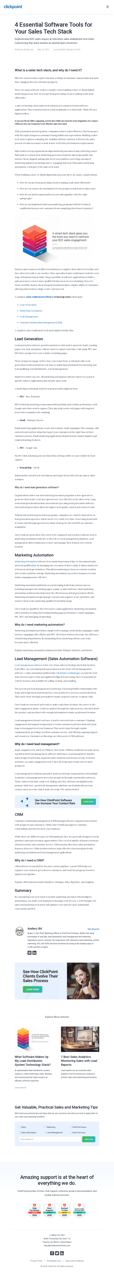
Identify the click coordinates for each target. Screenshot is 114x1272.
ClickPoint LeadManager (68, 673)
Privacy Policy (36, 1261)
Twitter (57, 1253)
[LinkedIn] (34, 953)
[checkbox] (57, 1130)
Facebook (52, 1253)
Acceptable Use (54, 1261)
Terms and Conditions (74, 1261)
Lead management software (28, 665)
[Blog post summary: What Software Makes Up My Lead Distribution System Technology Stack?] (34, 1058)
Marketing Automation (31, 310)
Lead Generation (28, 304)
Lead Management (29, 316)
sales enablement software (39, 297)
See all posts (93, 929)
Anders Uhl (28, 49)
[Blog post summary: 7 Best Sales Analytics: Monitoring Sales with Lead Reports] (80, 1058)
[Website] (29, 953)
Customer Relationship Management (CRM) (41, 322)
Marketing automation (26, 561)
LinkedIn (62, 1253)
